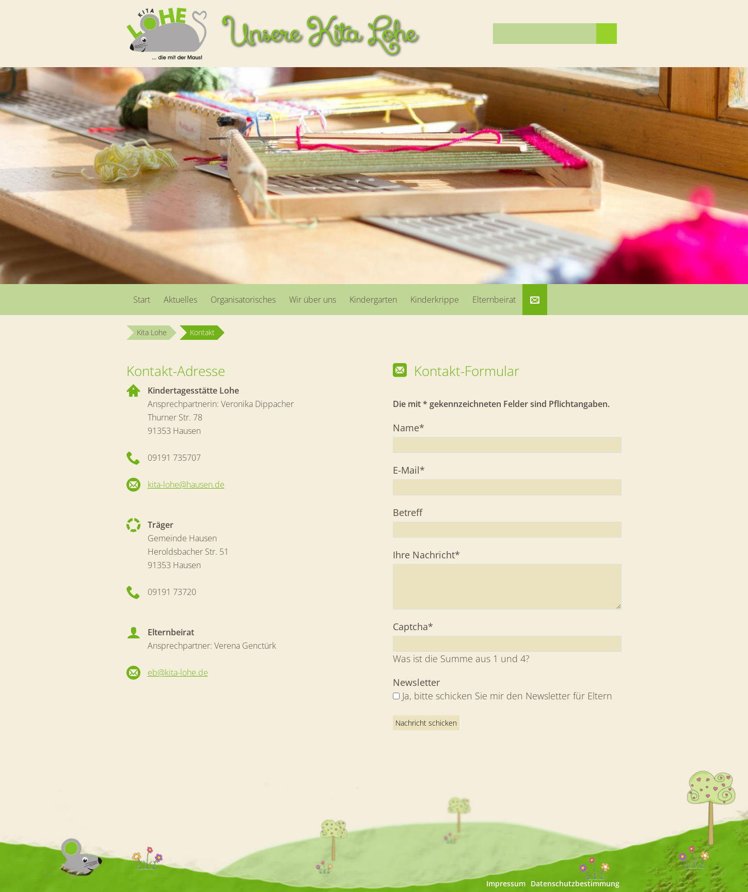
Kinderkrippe (434, 299)
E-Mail (414, 469)
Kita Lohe (152, 332)
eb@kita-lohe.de (178, 672)
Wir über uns (312, 299)
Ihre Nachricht (426, 554)
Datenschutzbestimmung (575, 883)
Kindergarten (373, 299)
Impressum (506, 883)
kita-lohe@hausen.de (186, 484)
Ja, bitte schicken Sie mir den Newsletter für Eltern (507, 696)
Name (414, 427)
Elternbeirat (494, 299)
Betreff (407, 512)
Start (141, 299)
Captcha (414, 626)
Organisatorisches (243, 299)
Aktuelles (180, 299)
